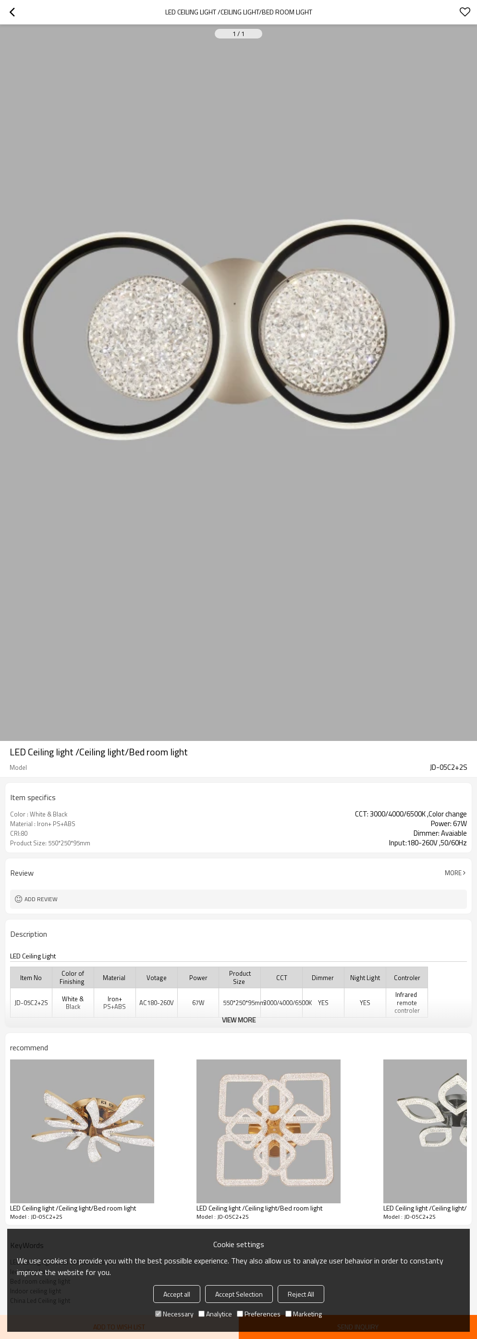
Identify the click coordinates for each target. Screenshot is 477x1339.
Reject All (301, 1294)
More (453, 873)
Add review (41, 899)
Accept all (176, 1294)
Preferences (259, 1314)
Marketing (303, 1314)
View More (239, 1020)
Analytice (215, 1314)
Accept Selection (239, 1294)
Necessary (174, 1314)
